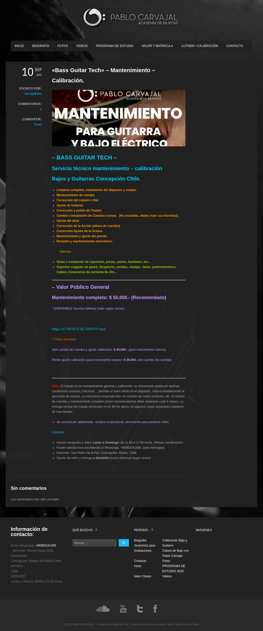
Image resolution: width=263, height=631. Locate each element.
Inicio (19, 46)
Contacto (234, 46)
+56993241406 (45, 545)
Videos (82, 46)
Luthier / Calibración (199, 46)
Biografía (40, 46)
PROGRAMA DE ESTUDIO (115, 46)
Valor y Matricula (157, 46)
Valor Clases (142, 576)
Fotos (62, 46)
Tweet (37, 124)
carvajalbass (33, 93)
